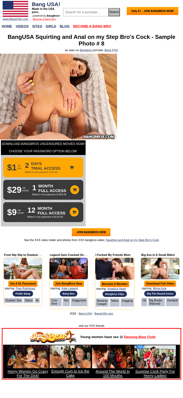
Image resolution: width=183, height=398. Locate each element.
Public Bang (22, 293)
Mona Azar (159, 288)
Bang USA (85, 313)
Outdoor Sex (13, 300)
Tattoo (29, 300)
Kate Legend (69, 288)
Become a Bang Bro (44, 19)
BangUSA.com (103, 313)
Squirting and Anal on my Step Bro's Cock (132, 240)
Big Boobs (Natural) (155, 302)
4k (37, 300)
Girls (51, 26)
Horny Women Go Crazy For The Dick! (28, 373)
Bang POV (111, 50)
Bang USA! (46, 4)
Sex (66, 300)
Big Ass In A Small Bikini (158, 254)
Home (7, 26)
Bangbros (86, 50)
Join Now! (148, 28)
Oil (144, 300)
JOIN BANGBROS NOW (91, 232)
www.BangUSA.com (15, 19)
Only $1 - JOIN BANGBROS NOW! (152, 11)
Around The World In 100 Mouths (113, 373)
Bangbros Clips (114, 294)
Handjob (172, 300)
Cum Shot (54, 302)
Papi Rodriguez (25, 288)
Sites (37, 26)
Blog (65, 26)
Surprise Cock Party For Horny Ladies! (155, 373)
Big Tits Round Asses (160, 293)
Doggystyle (79, 300)
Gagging (127, 300)
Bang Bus (69, 293)
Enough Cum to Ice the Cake (70, 373)
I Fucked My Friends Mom (112, 254)
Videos (22, 26)
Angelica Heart (116, 288)
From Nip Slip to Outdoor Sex (24, 254)
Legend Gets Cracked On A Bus (71, 254)
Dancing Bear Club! (140, 337)
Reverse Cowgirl (102, 302)
